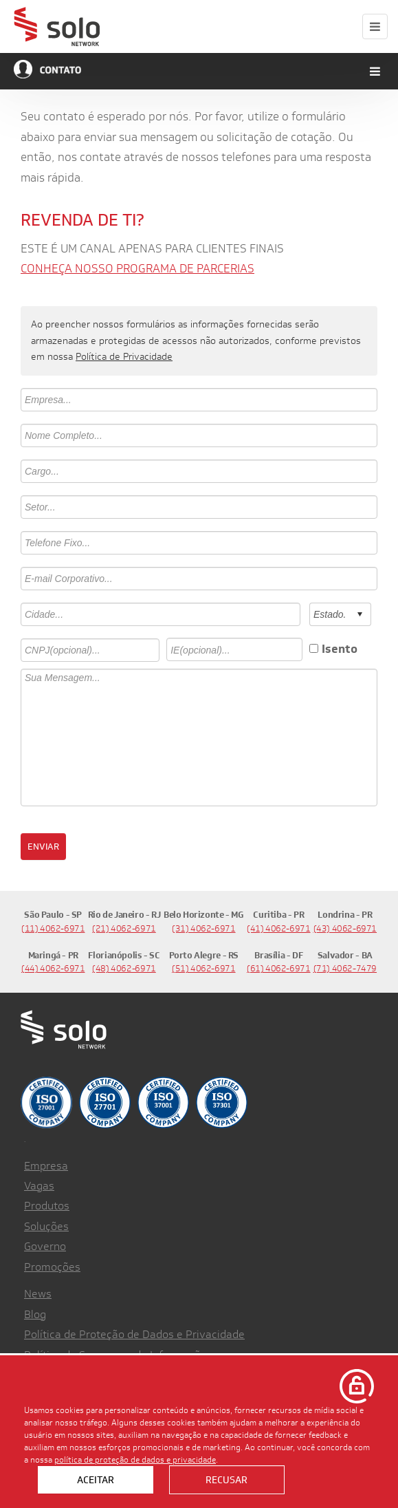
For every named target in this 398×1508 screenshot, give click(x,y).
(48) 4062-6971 (124, 968)
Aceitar (95, 1480)
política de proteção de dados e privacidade (135, 1459)
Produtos (46, 1205)
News (38, 1293)
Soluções (46, 1226)
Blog (35, 1314)
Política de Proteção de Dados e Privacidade (134, 1334)
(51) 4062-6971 (204, 968)
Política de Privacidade (124, 356)
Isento (339, 648)
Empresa (46, 1165)
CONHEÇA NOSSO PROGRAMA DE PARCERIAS (137, 268)
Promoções (52, 1266)
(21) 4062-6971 (124, 928)
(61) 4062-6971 (279, 968)
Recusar (226, 1480)
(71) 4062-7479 (345, 968)
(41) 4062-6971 (279, 928)
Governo (45, 1246)
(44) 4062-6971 (53, 968)
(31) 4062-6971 (204, 928)
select (360, 614)
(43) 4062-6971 (345, 928)
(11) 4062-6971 (53, 928)
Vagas (39, 1185)
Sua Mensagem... (199, 737)
